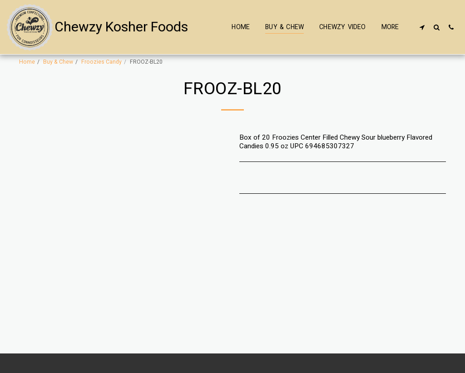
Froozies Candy (101, 62)
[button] (422, 27)
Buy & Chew (58, 62)
